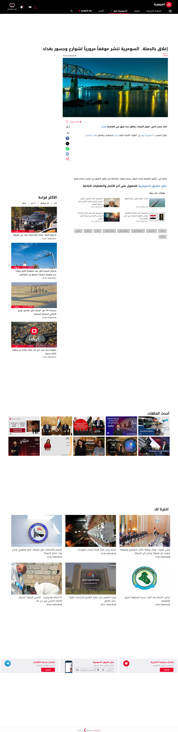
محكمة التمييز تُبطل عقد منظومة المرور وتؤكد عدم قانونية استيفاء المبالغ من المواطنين (35, 272)
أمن (16, 231)
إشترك (48, 670)
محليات (16, 267)
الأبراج (101, 11)
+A (68, 127)
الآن (55, 203)
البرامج (137, 11)
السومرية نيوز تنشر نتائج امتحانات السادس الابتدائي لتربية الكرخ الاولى (90, 216)
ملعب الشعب (91, 135)
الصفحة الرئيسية (154, 11)
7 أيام (33, 203)
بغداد (103, 127)
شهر (24, 203)
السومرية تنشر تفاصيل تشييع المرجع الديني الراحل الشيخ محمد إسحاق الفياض (90, 201)
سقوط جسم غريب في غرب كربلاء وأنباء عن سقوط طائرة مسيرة (34, 351)
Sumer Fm (86, 11)
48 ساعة (45, 203)
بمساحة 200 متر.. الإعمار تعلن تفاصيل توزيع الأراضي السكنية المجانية (37, 312)
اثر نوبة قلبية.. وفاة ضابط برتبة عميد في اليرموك (34, 235)
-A (68, 132)
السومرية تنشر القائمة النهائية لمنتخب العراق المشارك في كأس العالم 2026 (136, 216)
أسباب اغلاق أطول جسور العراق (136, 198)
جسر (116, 135)
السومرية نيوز (118, 11)
